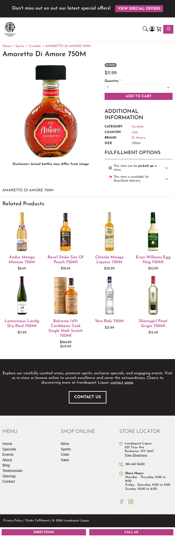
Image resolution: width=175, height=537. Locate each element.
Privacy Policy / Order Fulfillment (26, 520)
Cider (65, 454)
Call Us (131, 532)
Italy (135, 132)
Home (7, 444)
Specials (9, 449)
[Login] (152, 29)
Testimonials (12, 471)
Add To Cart (139, 96)
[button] (145, 29)
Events (8, 454)
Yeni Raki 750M (109, 321)
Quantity (113, 81)
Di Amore (138, 137)
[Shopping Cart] (159, 29)
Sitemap (9, 476)
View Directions (136, 455)
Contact (8, 481)
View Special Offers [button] (139, 9)
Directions (44, 532)
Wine (65, 444)
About (7, 460)
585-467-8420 (135, 464)
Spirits (66, 449)
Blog (6, 465)
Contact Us (87, 397)
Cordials (138, 126)
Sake (65, 460)
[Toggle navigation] (168, 29)
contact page (121, 383)
